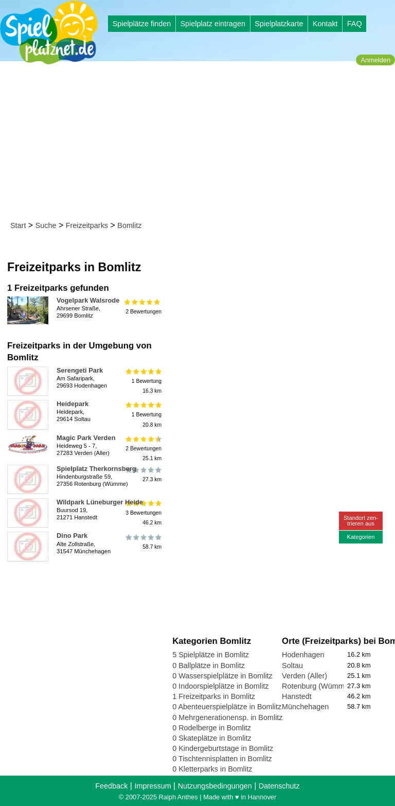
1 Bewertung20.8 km (142, 414)
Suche (46, 225)
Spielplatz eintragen (212, 24)
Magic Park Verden (86, 438)
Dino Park (72, 535)
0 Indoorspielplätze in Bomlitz (220, 686)
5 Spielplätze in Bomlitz (210, 655)
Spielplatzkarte (279, 24)
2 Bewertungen (142, 306)
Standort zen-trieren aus (361, 521)
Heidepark (72, 404)
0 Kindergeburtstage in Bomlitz (222, 748)
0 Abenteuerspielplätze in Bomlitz (226, 707)
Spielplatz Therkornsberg (96, 468)
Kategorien (360, 537)
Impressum (152, 786)
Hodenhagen (303, 655)
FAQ (354, 24)
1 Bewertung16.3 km (142, 381)
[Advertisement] (200, 143)
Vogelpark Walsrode (88, 300)
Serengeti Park (80, 370)
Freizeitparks (87, 225)
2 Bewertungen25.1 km (142, 448)
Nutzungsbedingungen (215, 786)
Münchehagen (305, 707)
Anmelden (375, 60)
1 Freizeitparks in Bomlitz (213, 696)
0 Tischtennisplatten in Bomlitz (222, 759)
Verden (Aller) (304, 676)
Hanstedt (297, 696)
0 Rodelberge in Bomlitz (211, 728)
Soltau (292, 665)
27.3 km (142, 474)
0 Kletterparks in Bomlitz (212, 769)
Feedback (111, 786)
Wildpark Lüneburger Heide (100, 502)
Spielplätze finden (142, 24)
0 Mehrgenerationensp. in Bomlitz (227, 717)
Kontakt (325, 24)
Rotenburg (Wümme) (316, 686)
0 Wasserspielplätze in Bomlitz (222, 676)
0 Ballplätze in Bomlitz (208, 665)
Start (18, 225)
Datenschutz (279, 786)
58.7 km (142, 541)
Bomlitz (129, 225)
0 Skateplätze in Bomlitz (212, 738)
